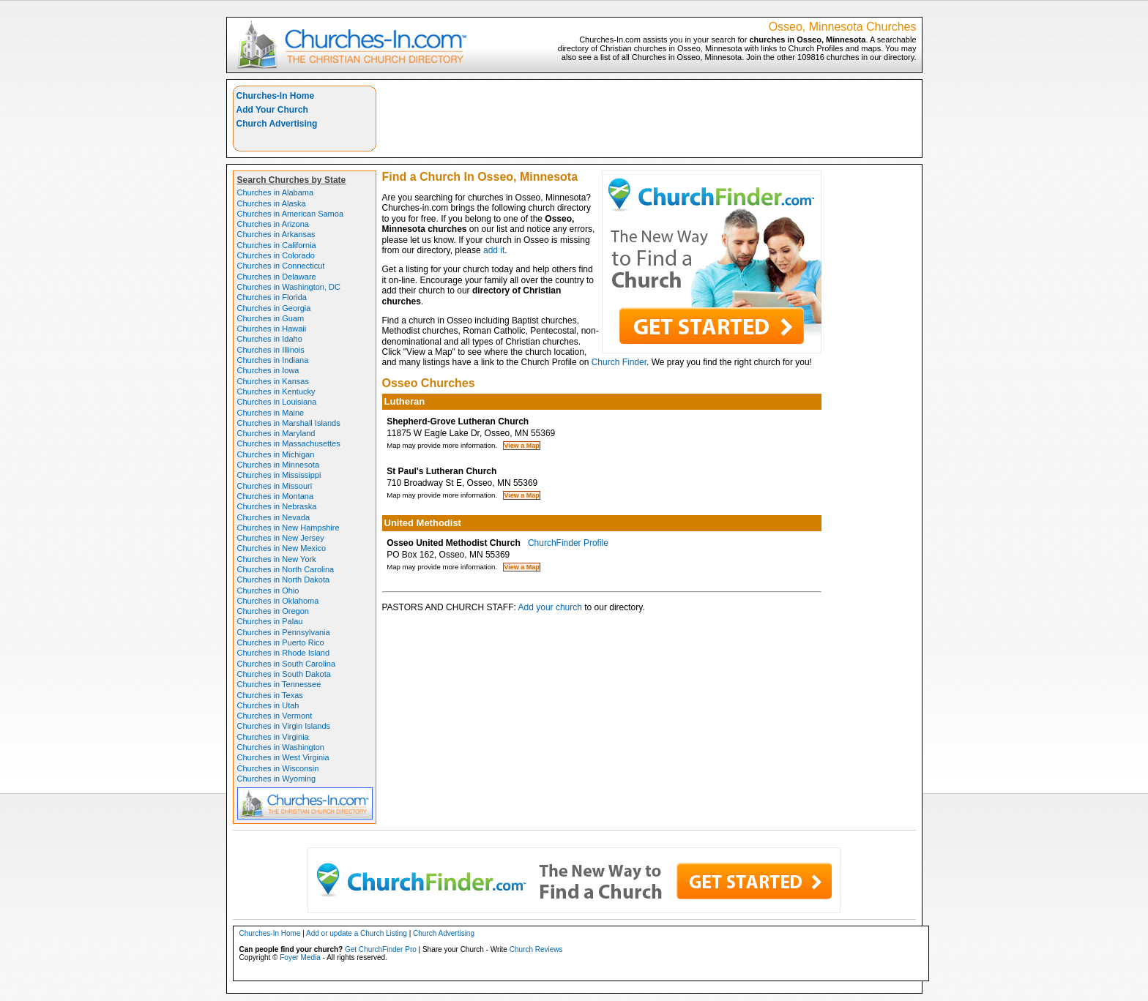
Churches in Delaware (276, 276)
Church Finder (619, 362)
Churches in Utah (268, 705)
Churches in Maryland (276, 433)
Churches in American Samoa (290, 213)
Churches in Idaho (269, 338)
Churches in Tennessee (279, 684)
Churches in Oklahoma (278, 600)
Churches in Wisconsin (278, 768)
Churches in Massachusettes (288, 443)
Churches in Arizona (273, 224)
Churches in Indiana (273, 360)
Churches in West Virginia (283, 757)
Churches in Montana (275, 496)
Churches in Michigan (276, 454)
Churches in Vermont (275, 715)
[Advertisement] (649, 118)
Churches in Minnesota (278, 464)
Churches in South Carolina (286, 663)
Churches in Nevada (273, 517)
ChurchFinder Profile (568, 543)
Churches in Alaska (271, 203)
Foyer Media (300, 957)
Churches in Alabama (275, 192)
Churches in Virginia (273, 736)
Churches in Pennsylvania (283, 632)
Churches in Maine (271, 412)
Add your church (550, 607)
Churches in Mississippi (279, 474)
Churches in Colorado (276, 255)
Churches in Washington (280, 747)
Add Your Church (272, 110)
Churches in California (276, 245)
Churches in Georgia (274, 308)
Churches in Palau (270, 621)
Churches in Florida (272, 297)
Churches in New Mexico (282, 548)
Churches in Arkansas (276, 234)
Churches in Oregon (273, 611)
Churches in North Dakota (283, 579)
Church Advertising (277, 124)
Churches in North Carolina (286, 569)
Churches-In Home (275, 96)
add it (493, 250)
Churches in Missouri (275, 485)
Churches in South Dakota (284, 674)
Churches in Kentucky (276, 391)
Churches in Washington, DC (288, 286)
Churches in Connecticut (281, 265)
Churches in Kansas (273, 381)
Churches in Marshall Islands (288, 423)
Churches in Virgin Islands (284, 725)
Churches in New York (276, 559)
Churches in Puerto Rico (280, 642)
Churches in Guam (271, 318)
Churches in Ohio (268, 590)
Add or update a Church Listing (356, 933)
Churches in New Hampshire (288, 527)
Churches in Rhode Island (283, 652)
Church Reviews (536, 949)
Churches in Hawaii (272, 328)
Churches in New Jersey (280, 537)
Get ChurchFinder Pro (381, 949)
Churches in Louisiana (277, 401)
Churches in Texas (270, 695)
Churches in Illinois (271, 349)
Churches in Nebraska (277, 506)
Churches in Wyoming (276, 778)
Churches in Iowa (268, 370)
